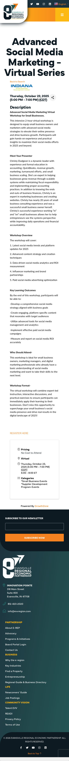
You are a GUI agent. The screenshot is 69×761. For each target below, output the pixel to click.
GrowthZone (41, 505)
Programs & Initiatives (17, 638)
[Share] (52, 97)
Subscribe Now (34, 537)
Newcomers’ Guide (16, 692)
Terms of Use (12, 724)
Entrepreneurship (15, 676)
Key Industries (13, 665)
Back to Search (17, 81)
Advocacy (10, 633)
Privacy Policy (13, 719)
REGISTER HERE (19, 433)
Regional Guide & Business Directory (25, 682)
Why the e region (14, 660)
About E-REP (12, 627)
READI (8, 713)
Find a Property (13, 671)
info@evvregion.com (19, 611)
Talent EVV (11, 708)
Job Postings (12, 697)
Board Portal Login (15, 644)
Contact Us (11, 649)
